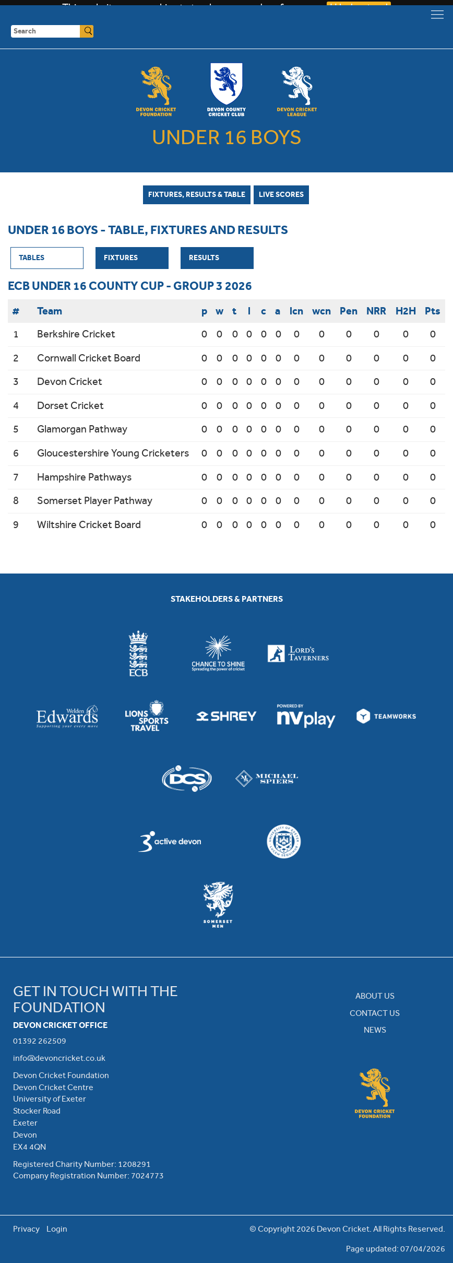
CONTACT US (375, 1013)
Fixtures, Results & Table (196, 194)
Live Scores (281, 194)
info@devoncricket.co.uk (59, 1058)
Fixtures (121, 257)
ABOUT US (375, 996)
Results (204, 257)
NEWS (375, 1030)
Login (56, 1229)
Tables (31, 257)
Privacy (26, 1229)
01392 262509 (39, 1041)
